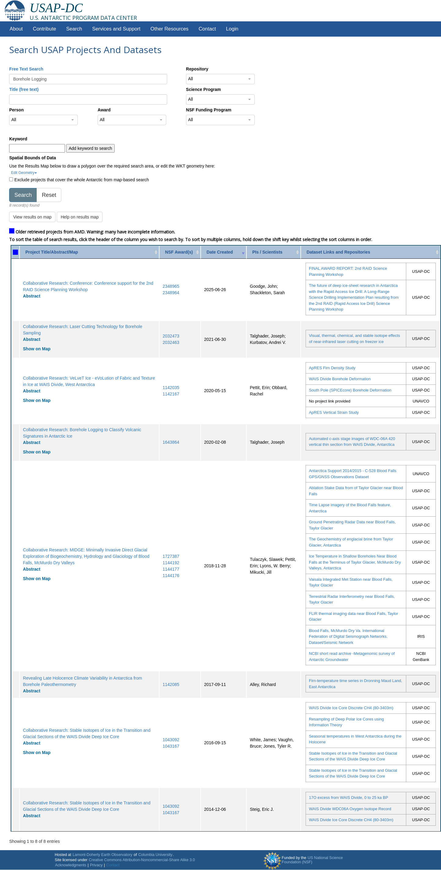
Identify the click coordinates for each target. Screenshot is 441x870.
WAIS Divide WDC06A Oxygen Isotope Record (350, 809)
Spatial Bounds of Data (32, 157)
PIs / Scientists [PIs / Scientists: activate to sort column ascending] (267, 252)
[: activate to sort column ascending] (15, 252)
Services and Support (116, 29)
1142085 (171, 684)
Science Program (203, 89)
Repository (197, 69)
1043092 (171, 739)
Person (16, 109)
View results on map (32, 217)
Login (232, 29)
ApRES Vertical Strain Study (334, 412)
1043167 (171, 746)
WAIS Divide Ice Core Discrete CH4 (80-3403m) (351, 708)
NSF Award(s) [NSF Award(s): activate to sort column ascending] (179, 252)
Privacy (96, 865)
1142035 (171, 387)
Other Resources (169, 29)
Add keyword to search (90, 148)
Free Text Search (26, 69)
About (16, 29)
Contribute (44, 29)
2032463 (171, 342)
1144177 (171, 569)
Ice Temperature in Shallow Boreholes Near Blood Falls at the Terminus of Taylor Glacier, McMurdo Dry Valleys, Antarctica (355, 562)
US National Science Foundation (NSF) (312, 860)
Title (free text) (23, 89)
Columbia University (155, 855)
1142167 (171, 394)
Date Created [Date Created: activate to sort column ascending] (219, 252)
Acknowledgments (70, 865)
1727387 (171, 556)
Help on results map (80, 217)
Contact (207, 29)
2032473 (171, 336)
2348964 (171, 292)
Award (104, 109)
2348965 (171, 286)
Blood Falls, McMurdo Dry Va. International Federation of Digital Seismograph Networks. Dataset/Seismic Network (348, 636)
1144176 (171, 575)
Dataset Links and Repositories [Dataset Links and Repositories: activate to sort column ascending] (338, 252)
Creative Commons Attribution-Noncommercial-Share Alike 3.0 (142, 860)
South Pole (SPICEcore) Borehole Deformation (350, 390)
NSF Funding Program (208, 109)
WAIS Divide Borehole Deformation (340, 379)
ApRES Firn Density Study (332, 368)
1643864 (171, 442)
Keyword (18, 138)
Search (74, 29)
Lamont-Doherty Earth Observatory (102, 855)
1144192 (171, 562)
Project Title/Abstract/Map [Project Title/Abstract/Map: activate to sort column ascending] (51, 252)
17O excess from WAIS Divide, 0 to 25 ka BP (348, 797)
